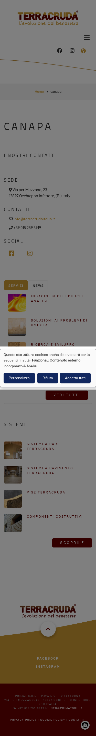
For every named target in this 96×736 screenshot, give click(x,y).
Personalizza (19, 378)
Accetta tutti (75, 378)
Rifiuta (47, 378)
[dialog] (48, 368)
